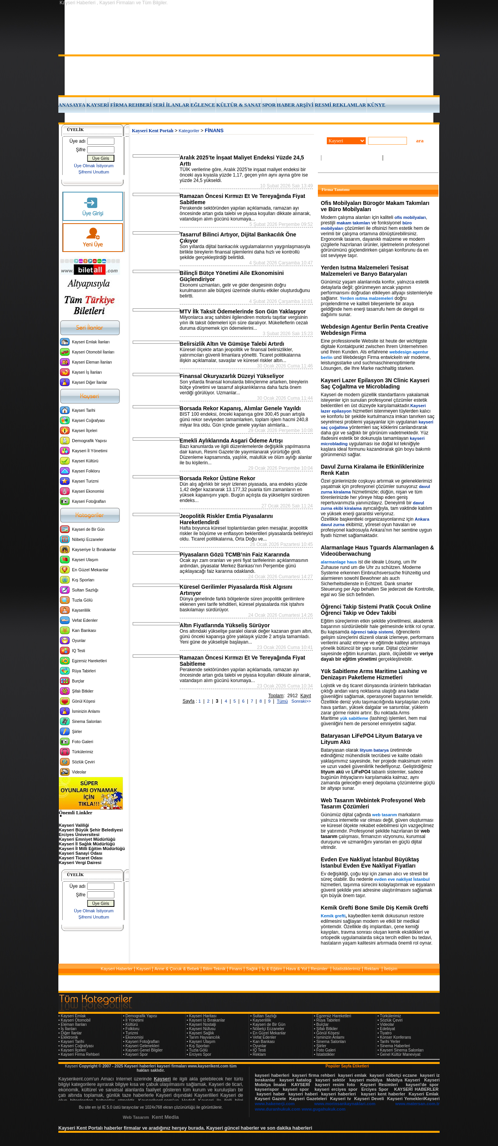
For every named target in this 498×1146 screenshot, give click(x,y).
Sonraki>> (300, 701)
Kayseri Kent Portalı (153, 130)
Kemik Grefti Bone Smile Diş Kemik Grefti (374, 908)
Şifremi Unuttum (94, 172)
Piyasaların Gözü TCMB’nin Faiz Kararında (234, 554)
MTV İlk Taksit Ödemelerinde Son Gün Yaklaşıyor (243, 311)
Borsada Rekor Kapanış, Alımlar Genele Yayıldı (240, 408)
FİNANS (214, 130)
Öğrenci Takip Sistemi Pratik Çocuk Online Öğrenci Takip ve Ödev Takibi (376, 610)
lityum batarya (374, 750)
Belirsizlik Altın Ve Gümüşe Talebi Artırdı (232, 344)
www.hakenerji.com (275, 1103)
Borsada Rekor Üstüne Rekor (218, 478)
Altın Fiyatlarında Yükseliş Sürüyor (225, 625)
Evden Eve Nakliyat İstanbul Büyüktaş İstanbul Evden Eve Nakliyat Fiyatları (370, 862)
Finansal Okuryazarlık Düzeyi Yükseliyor (232, 376)
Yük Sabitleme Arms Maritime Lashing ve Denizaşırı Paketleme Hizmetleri (374, 674)
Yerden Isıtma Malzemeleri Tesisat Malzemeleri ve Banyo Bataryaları (365, 270)
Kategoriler (189, 130)
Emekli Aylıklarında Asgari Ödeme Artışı (231, 440)
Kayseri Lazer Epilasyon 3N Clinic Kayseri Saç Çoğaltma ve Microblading (375, 383)
